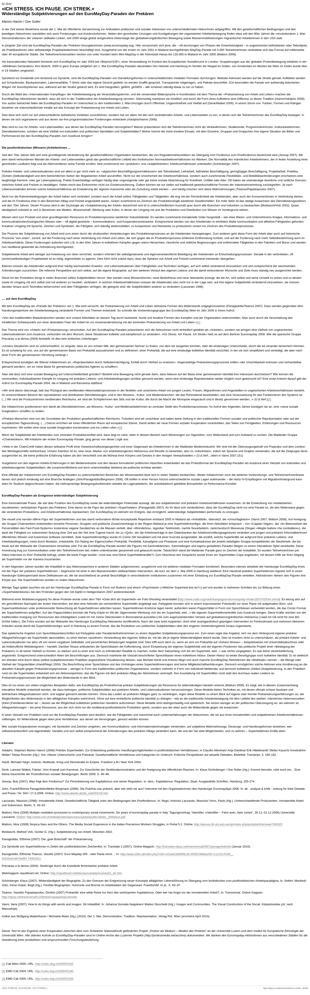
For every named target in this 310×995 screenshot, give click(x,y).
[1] (198, 322)
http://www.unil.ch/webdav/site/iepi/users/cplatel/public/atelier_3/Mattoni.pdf (76, 817)
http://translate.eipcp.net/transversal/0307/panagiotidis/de (193, 846)
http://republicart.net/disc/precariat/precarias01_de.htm (86, 873)
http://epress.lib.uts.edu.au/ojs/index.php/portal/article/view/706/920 (238, 824)
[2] (269, 399)
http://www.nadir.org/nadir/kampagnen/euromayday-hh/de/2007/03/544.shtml (229, 599)
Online (20, 817)
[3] (120, 427)
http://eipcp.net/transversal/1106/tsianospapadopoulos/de (39, 897)
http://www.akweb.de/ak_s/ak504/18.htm (81, 793)
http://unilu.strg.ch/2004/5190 (54, 971)
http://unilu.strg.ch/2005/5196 (54, 978)
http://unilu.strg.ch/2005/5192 (54, 963)
